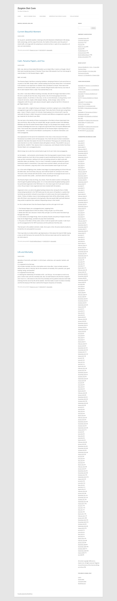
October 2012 (81, 475)
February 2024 (81, 196)
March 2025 (81, 169)
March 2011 (81, 514)
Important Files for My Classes (57, 16)
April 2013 (80, 462)
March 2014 (81, 440)
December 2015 (82, 397)
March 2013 (81, 464)
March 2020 (81, 292)
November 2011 (82, 497)
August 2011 (81, 503)
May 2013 (80, 460)
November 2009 (82, 546)
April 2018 (80, 339)
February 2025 (81, 171)
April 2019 (80, 315)
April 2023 (80, 216)
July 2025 (80, 161)
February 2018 (81, 344)
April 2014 (80, 438)
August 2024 (81, 184)
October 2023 (81, 204)
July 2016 (80, 382)
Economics (81, 42)
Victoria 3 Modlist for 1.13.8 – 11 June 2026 (88, 67)
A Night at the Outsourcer (91, 120)
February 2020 (81, 294)
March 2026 (81, 147)
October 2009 (81, 548)
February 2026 (81, 149)
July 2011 (80, 505)
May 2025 (80, 165)
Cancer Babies (88, 102)
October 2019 (81, 303)
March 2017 (81, 366)
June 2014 (80, 434)
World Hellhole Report (35, 241)
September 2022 (82, 231)
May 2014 (80, 436)
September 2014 (82, 428)
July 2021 (80, 259)
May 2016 (80, 387)
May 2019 (80, 313)
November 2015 (82, 399)
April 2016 (80, 389)
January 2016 (81, 395)
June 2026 (80, 141)
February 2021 (81, 270)
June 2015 (80, 409)
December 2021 (82, 249)
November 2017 (82, 350)
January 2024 (81, 198)
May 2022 (80, 239)
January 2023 (81, 223)
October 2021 (81, 253)
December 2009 (82, 544)
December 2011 (82, 495)
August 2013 (81, 454)
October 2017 (81, 352)
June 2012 (80, 483)
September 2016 (82, 378)
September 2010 (82, 526)
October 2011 (81, 499)
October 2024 (81, 180)
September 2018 (82, 329)
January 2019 (81, 321)
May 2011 (80, 509)
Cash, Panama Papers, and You (31, 61)
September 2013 (82, 452)
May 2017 (80, 362)
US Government (82, 53)
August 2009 (81, 553)
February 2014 (81, 442)
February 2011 (81, 516)
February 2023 (81, 221)
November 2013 (82, 448)
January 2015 (81, 419)
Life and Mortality (25, 252)
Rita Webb (80, 116)
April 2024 (80, 192)
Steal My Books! (74, 16)
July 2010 (80, 530)
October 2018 (81, 327)
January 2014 (81, 444)
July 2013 (80, 456)
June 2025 (80, 163)
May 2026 (80, 143)
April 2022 (80, 241)
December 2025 (82, 151)
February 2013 (81, 466)
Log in (79, 577)
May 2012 (80, 485)
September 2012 (82, 477)
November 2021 (82, 251)
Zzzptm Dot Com (27, 8)
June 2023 (80, 212)
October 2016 (81, 376)
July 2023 (80, 210)
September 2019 (82, 305)
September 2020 (82, 280)
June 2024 (80, 188)
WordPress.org (82, 583)
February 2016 (81, 393)
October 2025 (81, 155)
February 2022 (81, 245)
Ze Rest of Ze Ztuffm (83, 57)
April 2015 (80, 413)
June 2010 (80, 532)
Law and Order (90, 130)
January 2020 (81, 296)
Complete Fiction (82, 38)
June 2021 (80, 262)
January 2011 (81, 518)
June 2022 (80, 237)
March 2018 (81, 341)
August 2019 (81, 307)
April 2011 (80, 512)
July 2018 (80, 333)
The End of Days (82, 69)
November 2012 (82, 473)
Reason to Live (34, 50)
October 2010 (81, 524)
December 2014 (82, 421)
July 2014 (80, 432)
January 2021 (81, 272)
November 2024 (82, 178)
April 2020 (80, 290)
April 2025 (80, 167)
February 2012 (81, 491)
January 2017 (81, 370)
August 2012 (81, 479)
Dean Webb (43, 16)
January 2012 (81, 493)
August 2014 (81, 430)
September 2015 (82, 403)
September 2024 (82, 182)
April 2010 (80, 536)
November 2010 (82, 522)
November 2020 (82, 276)
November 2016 (82, 374)
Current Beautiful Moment (29, 31)
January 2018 (81, 346)
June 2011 (80, 507)
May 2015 (80, 411)
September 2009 (82, 550)
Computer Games (82, 40)
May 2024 (80, 190)
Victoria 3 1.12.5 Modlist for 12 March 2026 (88, 75)
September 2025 (82, 157)
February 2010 (81, 540)
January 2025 (81, 173)
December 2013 (82, 446)
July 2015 (80, 407)
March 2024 (81, 194)
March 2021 (81, 268)
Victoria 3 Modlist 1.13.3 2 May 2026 (87, 71)
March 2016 (81, 391)
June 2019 (80, 311)
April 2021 (80, 266)
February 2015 (81, 417)
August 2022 (81, 233)
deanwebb (49, 50)
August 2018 (81, 331)
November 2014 (82, 423)
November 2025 (82, 153)
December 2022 (82, 225)
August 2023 (81, 208)
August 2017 (81, 356)
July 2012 (80, 481)
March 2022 (81, 243)
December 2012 (82, 471)
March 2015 (81, 415)
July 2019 (80, 309)
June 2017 (80, 360)
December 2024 (82, 175)
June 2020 (80, 286)
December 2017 (82, 348)
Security (80, 48)
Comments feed (82, 581)
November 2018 (82, 325)
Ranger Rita (81, 106)
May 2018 (80, 337)
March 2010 (81, 538)
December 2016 (82, 372)
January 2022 (81, 247)
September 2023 (82, 206)
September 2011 (82, 501)
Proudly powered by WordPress (25, 594)
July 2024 (80, 186)
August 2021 (81, 257)
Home (19, 16)
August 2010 (81, 528)
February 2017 (81, 368)
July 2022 (80, 235)
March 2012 (81, 489)
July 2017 (80, 358)
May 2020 (80, 288)
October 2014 (81, 425)
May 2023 (80, 214)
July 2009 (80, 555)
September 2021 (82, 255)
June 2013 (80, 458)
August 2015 (81, 405)
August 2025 (81, 159)
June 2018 (80, 335)
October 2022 (81, 229)
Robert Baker (81, 122)
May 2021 (80, 264)
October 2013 (81, 450)
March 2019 (81, 317)
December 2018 (82, 323)
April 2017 (80, 364)
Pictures (80, 44)
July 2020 (80, 284)
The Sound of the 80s (83, 73)
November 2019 (82, 300)
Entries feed (81, 579)
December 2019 (82, 298)
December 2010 (82, 520)
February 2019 (81, 319)
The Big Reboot (82, 50)
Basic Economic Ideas (30, 16)
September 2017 (82, 354)
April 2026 (80, 145)
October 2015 (81, 401)
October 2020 (81, 278)
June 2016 (80, 384)
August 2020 (81, 282)
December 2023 (82, 200)
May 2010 (80, 534)
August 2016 (81, 380)
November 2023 (82, 202)
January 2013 (81, 469)
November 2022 (82, 227)
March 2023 (81, 219)
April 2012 (80, 487)
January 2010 (81, 542)
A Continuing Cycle (90, 106)
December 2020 (82, 274)
